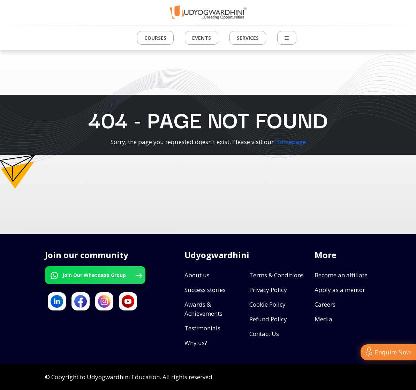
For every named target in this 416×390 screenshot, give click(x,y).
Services (248, 38)
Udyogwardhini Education (123, 377)
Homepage (290, 142)
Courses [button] (155, 38)
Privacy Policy (268, 290)
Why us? (195, 343)
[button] (286, 38)
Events (201, 38)
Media (323, 319)
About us (197, 275)
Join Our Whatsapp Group (96, 275)
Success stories (205, 290)
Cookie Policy (267, 304)
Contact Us (264, 334)
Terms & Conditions (276, 275)
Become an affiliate (341, 275)
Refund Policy (268, 319)
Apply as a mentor (340, 290)
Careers (325, 304)
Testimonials (202, 328)
